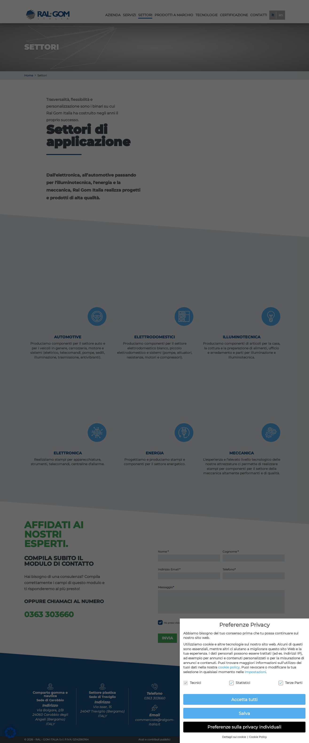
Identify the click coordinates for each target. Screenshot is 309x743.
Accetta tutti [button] (244, 699)
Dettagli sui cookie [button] (234, 737)
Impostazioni (255, 672)
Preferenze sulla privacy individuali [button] (244, 726)
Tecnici (192, 683)
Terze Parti (290, 683)
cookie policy (229, 667)
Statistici (239, 683)
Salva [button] (244, 713)
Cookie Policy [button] (258, 737)
